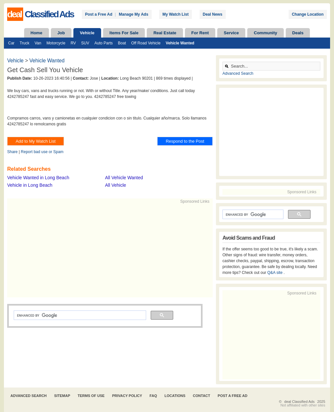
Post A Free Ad (232, 396)
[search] (79, 315)
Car (11, 43)
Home (36, 32)
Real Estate (164, 32)
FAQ (153, 396)
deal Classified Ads (299, 402)
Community (265, 32)
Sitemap (62, 396)
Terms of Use (91, 396)
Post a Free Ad (99, 14)
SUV (85, 43)
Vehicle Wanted (180, 43)
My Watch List (175, 14)
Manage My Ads (133, 14)
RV (73, 43)
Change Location (308, 14)
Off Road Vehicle (145, 43)
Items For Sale (124, 32)
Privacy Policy (127, 396)
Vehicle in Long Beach (30, 185)
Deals (298, 32)
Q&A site (275, 272)
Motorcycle (55, 43)
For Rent (200, 32)
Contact (201, 396)
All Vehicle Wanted (124, 177)
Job (61, 32)
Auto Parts (104, 43)
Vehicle (87, 32)
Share (12, 152)
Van (38, 43)
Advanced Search (237, 73)
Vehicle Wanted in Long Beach (38, 177)
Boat (122, 43)
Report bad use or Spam (42, 152)
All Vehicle (115, 185)
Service (231, 32)
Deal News (212, 14)
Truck (24, 43)
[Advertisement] (107, 250)
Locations (174, 396)
